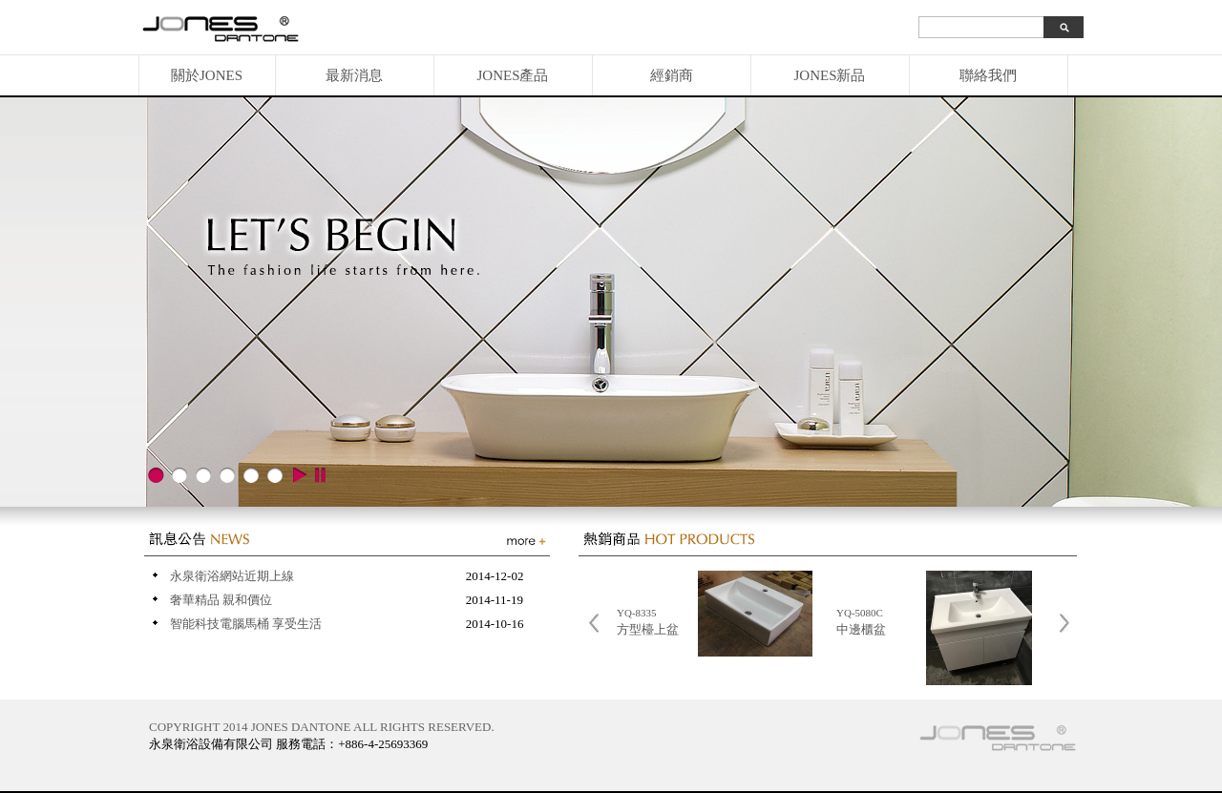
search (1063, 27)
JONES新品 (829, 75)
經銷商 (671, 75)
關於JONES (206, 75)
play (298, 475)
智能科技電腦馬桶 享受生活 (246, 623)
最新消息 (354, 75)
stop (319, 475)
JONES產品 (512, 75)
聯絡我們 (988, 75)
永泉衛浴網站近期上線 (232, 576)
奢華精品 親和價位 (221, 600)
